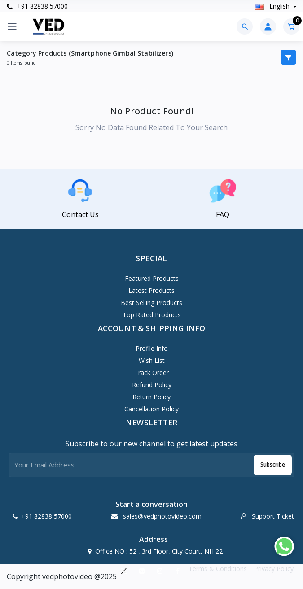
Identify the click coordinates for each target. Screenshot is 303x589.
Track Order (151, 372)
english (273, 6)
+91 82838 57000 (37, 6)
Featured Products (152, 278)
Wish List (152, 360)
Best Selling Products (151, 302)
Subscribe (272, 464)
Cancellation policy (151, 409)
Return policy (151, 397)
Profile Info (152, 348)
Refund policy (151, 384)
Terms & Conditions (218, 568)
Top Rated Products (152, 314)
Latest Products (151, 290)
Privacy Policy (274, 568)
